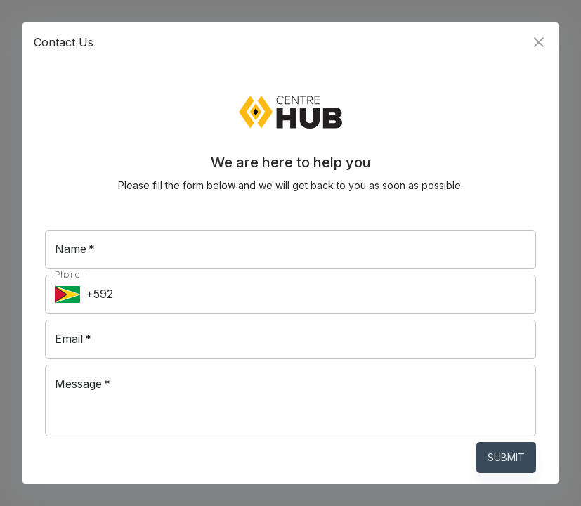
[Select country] (67, 294)
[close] (539, 42)
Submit (506, 458)
